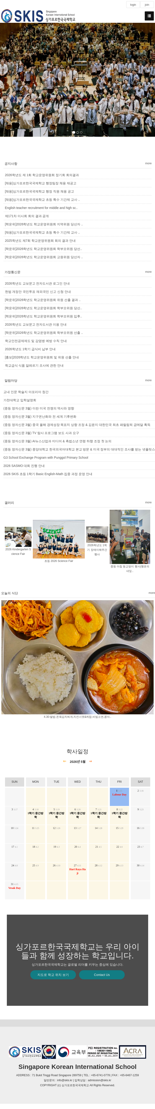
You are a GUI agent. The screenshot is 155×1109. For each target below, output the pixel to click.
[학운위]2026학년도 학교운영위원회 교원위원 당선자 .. (44, 257)
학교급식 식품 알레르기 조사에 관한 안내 (34, 365)
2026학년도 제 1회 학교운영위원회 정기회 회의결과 (42, 175)
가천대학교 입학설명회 (19, 400)
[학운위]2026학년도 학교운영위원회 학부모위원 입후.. (43, 316)
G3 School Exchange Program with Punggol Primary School (45, 457)
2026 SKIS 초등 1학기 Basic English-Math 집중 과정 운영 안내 (47, 474)
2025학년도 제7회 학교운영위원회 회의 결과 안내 (40, 240)
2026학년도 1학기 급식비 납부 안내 (30, 349)
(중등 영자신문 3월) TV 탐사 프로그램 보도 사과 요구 (41, 433)
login (133, 4)
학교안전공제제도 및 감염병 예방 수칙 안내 (36, 341)
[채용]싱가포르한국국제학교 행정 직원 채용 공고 (39, 191)
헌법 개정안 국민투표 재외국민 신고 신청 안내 (38, 291)
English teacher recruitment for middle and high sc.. (41, 208)
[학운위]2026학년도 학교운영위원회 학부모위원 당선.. (43, 249)
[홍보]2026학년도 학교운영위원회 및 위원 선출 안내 (42, 357)
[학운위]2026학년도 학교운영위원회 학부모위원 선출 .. (44, 333)
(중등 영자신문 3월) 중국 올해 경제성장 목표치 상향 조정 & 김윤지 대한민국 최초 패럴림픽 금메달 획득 (76, 425)
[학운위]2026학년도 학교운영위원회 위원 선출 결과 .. (43, 300)
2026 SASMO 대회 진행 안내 (24, 466)
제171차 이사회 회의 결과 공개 (27, 216)
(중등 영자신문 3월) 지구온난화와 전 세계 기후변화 (39, 416)
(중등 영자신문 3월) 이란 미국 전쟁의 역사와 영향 (38, 408)
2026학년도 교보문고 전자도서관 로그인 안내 (37, 283)
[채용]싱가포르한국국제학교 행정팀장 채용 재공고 (40, 183)
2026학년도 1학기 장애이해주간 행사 (97, 550)
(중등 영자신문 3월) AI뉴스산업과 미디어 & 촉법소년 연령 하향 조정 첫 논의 (57, 441)
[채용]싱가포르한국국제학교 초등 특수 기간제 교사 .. (42, 199)
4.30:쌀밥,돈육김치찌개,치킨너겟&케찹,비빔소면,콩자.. (77, 717)
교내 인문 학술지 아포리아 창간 (26, 392)
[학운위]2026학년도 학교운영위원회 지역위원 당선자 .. (44, 224)
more (148, 163)
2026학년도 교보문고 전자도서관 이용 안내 (36, 324)
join (147, 4)
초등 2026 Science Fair (58, 561)
